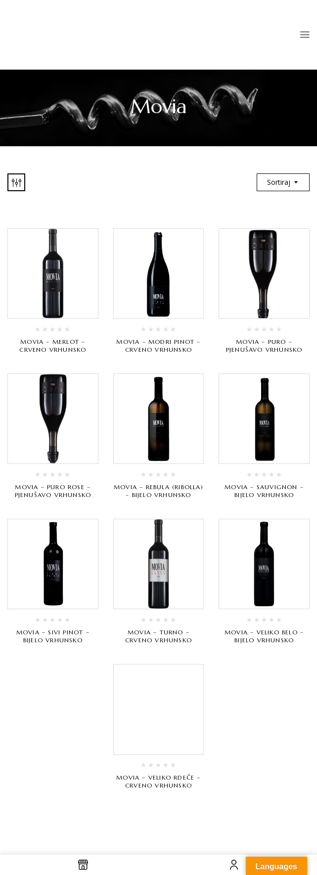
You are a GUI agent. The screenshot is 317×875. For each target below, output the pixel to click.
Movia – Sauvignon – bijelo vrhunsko (264, 491)
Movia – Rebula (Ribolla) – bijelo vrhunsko (158, 491)
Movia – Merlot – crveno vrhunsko (52, 345)
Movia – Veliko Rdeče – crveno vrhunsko (158, 781)
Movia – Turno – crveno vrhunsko (158, 636)
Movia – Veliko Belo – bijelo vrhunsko (264, 636)
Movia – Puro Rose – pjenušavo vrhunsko (53, 491)
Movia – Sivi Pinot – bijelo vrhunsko (53, 636)
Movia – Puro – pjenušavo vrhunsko (264, 345)
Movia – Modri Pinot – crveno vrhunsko (158, 345)
